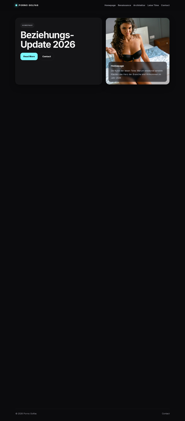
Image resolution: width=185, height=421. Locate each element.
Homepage (110, 5)
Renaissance (124, 5)
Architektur (139, 5)
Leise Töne (153, 5)
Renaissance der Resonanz (132, 112)
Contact (165, 5)
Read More (29, 56)
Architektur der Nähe (129, 117)
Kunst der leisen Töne (130, 122)
